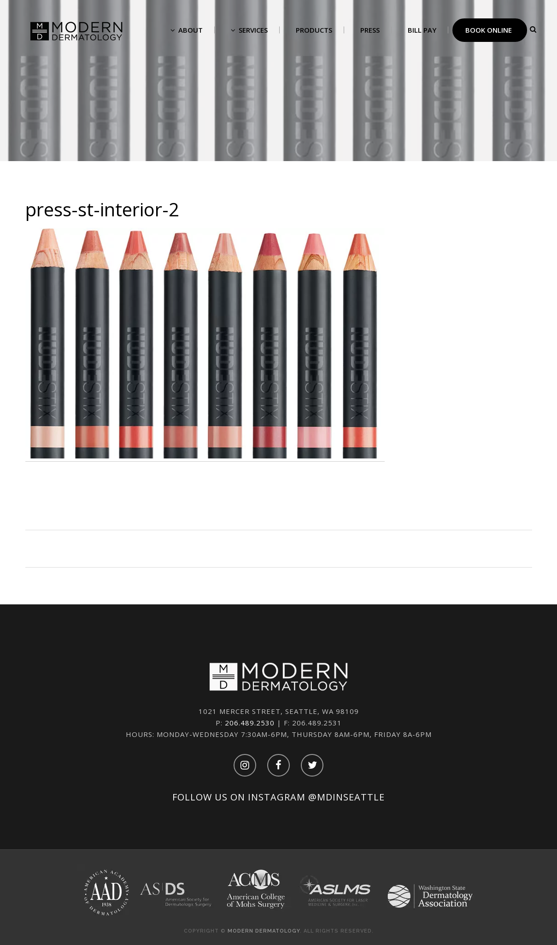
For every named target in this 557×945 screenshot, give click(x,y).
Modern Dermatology (264, 931)
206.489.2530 (250, 722)
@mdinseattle (346, 797)
